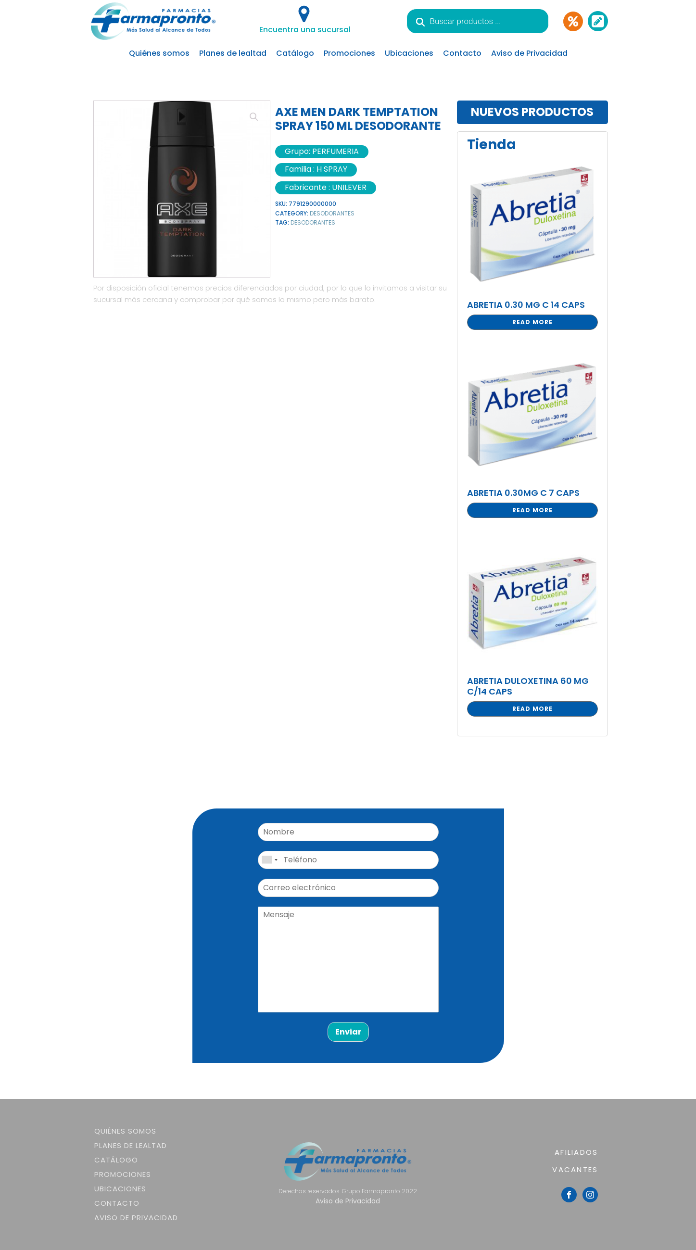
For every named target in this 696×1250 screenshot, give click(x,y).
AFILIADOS (576, 1152)
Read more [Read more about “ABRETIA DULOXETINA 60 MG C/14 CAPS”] (532, 709)
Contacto (462, 53)
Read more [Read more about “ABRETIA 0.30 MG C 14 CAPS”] (532, 322)
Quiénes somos (159, 53)
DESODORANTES (332, 213)
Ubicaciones (409, 53)
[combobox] (269, 860)
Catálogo (295, 53)
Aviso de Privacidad (529, 53)
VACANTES (575, 1169)
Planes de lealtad (232, 53)
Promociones (349, 53)
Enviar (348, 1031)
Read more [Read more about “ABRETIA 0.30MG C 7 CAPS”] (532, 510)
